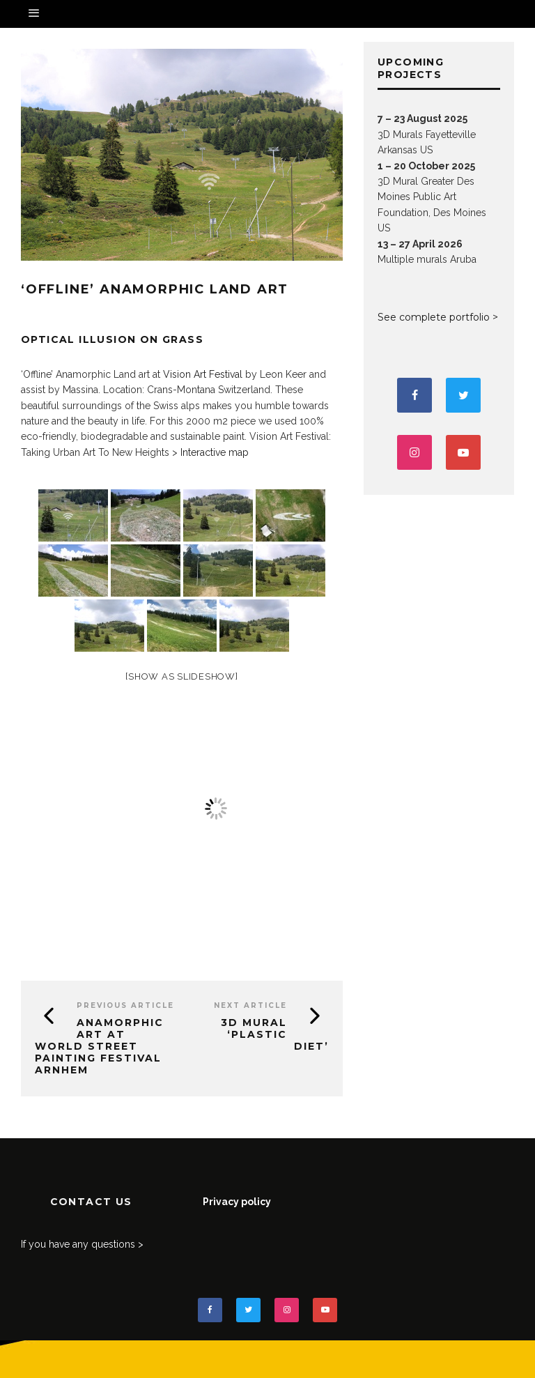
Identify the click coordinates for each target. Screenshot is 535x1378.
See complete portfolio (434, 317)
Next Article (250, 1005)
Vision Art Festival (202, 374)
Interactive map (214, 452)
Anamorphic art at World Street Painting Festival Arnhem (99, 1045)
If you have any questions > (82, 1244)
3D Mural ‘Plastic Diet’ (275, 1034)
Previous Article (125, 1005)
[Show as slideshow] (181, 676)
